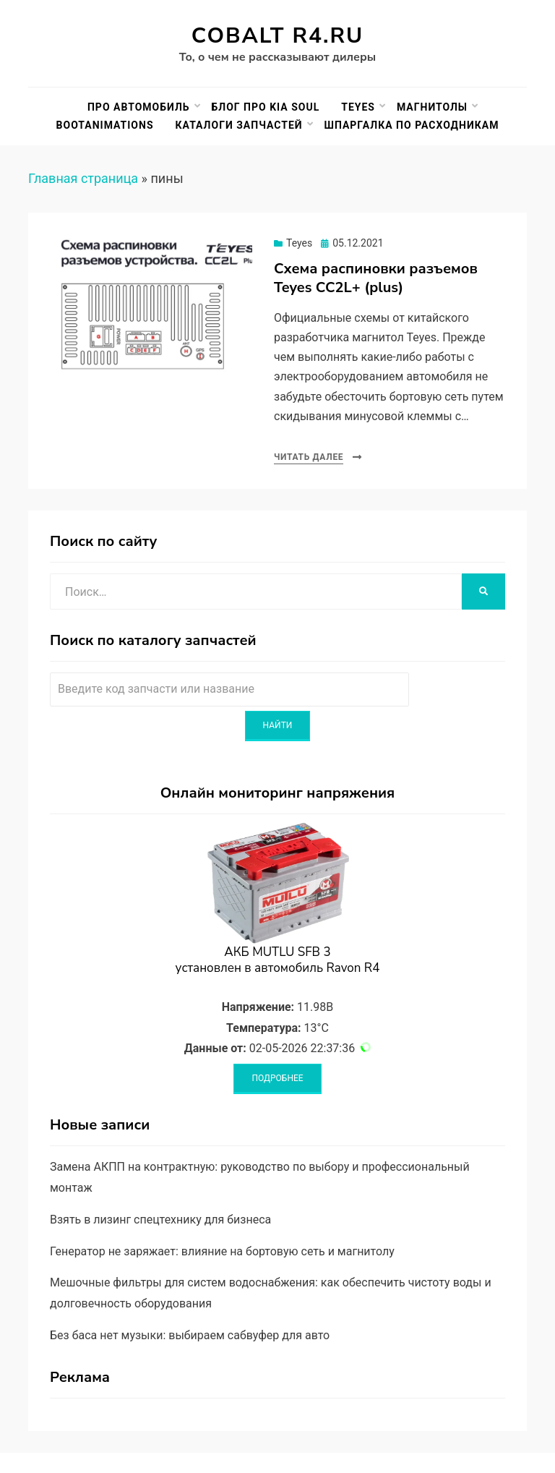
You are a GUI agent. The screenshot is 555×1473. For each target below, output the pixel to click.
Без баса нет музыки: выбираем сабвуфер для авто (190, 1335)
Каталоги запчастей (239, 125)
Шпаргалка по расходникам (411, 125)
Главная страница (83, 178)
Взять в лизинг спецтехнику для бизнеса (160, 1219)
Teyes (358, 107)
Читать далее (308, 457)
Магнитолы (432, 107)
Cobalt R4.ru (277, 36)
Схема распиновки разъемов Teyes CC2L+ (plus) (376, 278)
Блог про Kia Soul (266, 107)
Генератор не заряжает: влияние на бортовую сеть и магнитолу (222, 1251)
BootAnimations (105, 125)
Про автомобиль (138, 107)
